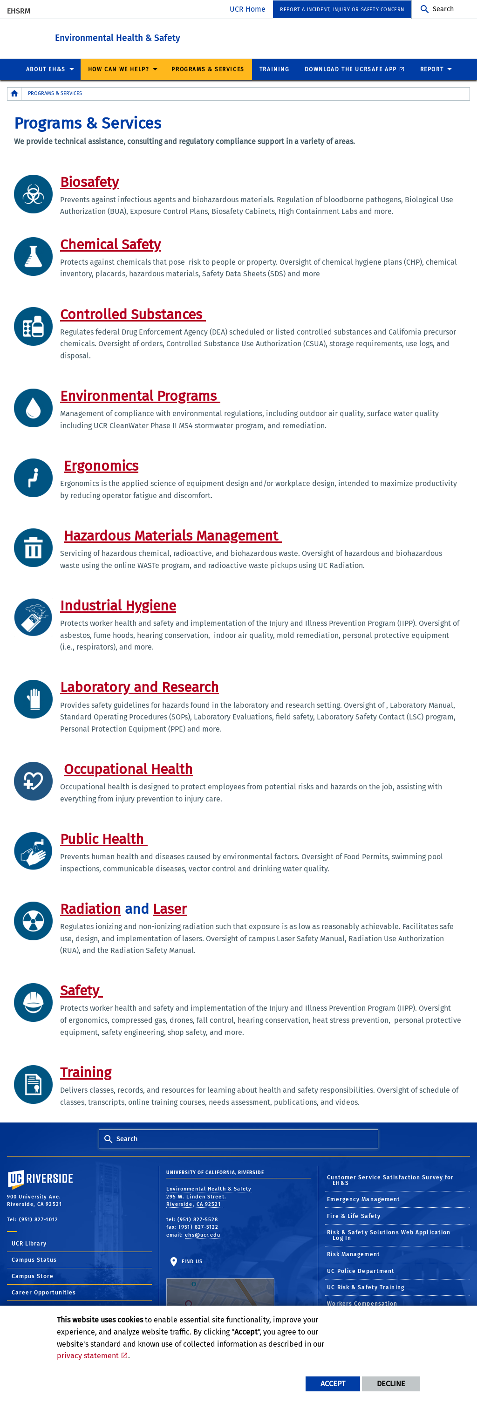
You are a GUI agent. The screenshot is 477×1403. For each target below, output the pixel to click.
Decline (391, 1383)
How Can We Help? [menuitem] (119, 69)
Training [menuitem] (274, 69)
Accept (332, 1383)
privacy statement (88, 1355)
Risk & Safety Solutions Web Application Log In (388, 1235)
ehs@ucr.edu (202, 1235)
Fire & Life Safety (354, 1215)
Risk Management (353, 1254)
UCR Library (29, 1243)
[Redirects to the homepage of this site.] (14, 93)
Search (443, 9)
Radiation (90, 908)
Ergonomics (101, 465)
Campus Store (33, 1276)
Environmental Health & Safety (160, 36)
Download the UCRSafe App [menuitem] (351, 69)
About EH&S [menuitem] (46, 69)
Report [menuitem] (432, 69)
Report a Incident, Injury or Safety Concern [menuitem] (342, 10)
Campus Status (34, 1259)
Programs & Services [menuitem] (207, 69)
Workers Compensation (362, 1303)
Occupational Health (128, 768)
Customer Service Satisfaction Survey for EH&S (390, 1180)
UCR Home (248, 9)
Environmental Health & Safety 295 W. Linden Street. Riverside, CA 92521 (209, 1196)
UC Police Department (361, 1270)
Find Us (220, 1287)
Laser (170, 908)
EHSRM (19, 11)
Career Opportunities (44, 1292)
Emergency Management (363, 1199)
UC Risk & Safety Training (365, 1287)
